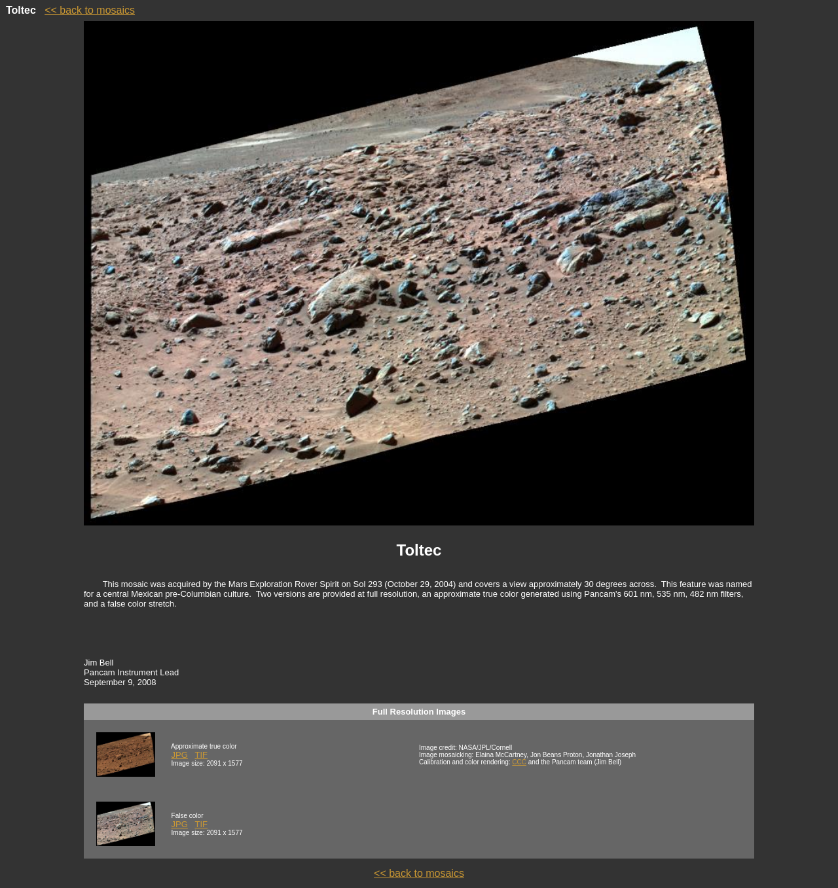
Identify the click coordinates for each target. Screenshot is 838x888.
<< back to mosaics (90, 10)
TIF (201, 755)
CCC (519, 762)
